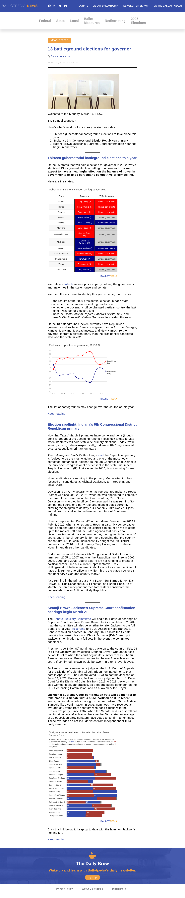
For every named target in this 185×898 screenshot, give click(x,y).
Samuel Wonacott (60, 56)
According (78, 628)
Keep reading (56, 413)
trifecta (69, 284)
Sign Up (92, 877)
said (101, 455)
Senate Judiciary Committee (72, 618)
